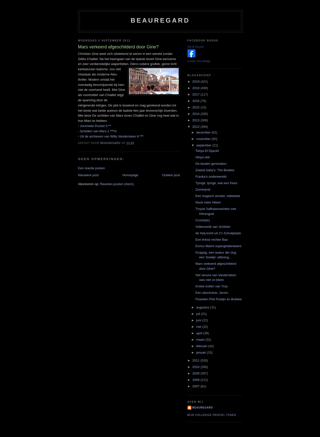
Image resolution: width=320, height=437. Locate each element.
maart (200, 339)
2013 (196, 120)
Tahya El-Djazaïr (207, 151)
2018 (196, 88)
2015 (196, 107)
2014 (196, 114)
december (203, 132)
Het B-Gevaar (195, 46)
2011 (196, 360)
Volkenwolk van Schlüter (212, 227)
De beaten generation (211, 164)
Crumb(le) (202, 220)
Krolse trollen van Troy (211, 286)
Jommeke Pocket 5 (93, 126)
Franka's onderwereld (211, 176)
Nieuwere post (88, 175)
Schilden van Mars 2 (94, 131)
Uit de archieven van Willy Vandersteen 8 (109, 136)
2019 (196, 81)
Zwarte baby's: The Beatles (214, 170)
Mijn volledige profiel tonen (211, 415)
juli (198, 314)
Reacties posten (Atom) (117, 184)
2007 (196, 386)
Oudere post (171, 175)
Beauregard (160, 20)
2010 (196, 367)
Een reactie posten (91, 168)
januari (201, 352)
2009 (196, 373)
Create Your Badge (199, 61)
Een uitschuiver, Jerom (211, 293)
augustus (203, 307)
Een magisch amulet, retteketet (217, 196)
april (199, 333)
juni (199, 320)
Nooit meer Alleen (208, 202)
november (203, 139)
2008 (196, 380)
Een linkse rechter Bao (211, 239)
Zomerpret (202, 189)
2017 (196, 94)
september (204, 145)
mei (199, 327)
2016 (196, 101)
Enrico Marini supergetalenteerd (218, 246)
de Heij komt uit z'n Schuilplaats (218, 233)
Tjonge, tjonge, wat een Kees (216, 183)
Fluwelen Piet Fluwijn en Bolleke (218, 299)
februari (202, 346)
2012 (196, 127)
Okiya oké (202, 157)
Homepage (130, 175)
